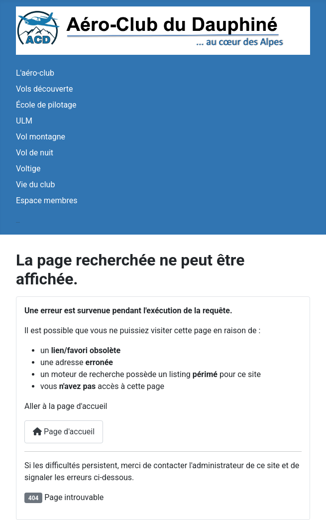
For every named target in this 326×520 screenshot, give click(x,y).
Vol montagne (40, 136)
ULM (24, 121)
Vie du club (35, 184)
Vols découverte (44, 89)
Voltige (28, 168)
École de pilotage (46, 105)
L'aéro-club (35, 73)
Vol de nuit (34, 152)
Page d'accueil (64, 431)
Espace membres (46, 200)
